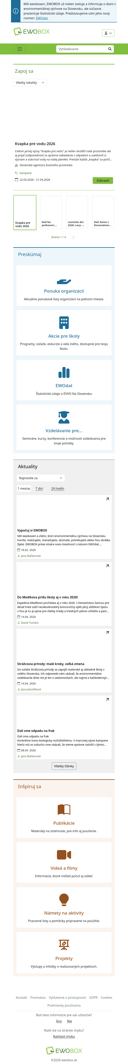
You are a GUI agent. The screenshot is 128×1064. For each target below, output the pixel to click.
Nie (69, 1021)
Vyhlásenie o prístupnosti (67, 997)
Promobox (38, 997)
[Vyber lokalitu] (30, 82)
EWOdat (42, 18)
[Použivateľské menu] (108, 33)
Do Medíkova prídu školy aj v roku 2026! (47, 597)
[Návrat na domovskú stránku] (64, 1050)
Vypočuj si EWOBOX (32, 530)
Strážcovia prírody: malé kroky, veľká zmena (50, 664)
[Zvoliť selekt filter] (40, 478)
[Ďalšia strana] (73, 237)
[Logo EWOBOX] (31, 31)
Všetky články (64, 766)
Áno (59, 1021)
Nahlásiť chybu (64, 1036)
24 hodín (57, 488)
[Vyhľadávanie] (81, 49)
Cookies (106, 997)
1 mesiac (24, 488)
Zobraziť (103, 180)
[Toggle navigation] (19, 49)
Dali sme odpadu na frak (36, 731)
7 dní (39, 488)
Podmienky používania (63, 1005)
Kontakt (21, 997)
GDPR (93, 997)
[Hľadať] (110, 49)
